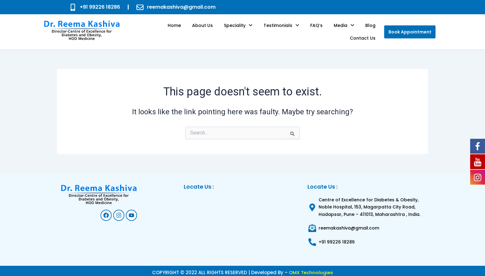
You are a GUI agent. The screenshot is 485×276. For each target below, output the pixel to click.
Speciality (222, 30)
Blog (339, 30)
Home (165, 30)
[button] (222, 29)
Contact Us (364, 30)
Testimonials (261, 30)
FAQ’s (292, 30)
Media (316, 30)
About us (189, 30)
